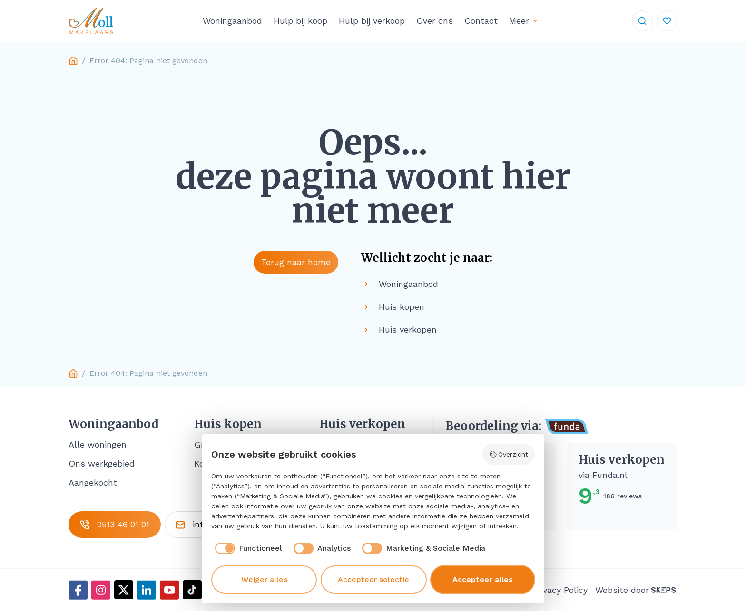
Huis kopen (228, 424)
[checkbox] (246, 548)
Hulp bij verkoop (372, 21)
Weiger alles (264, 579)
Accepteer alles (482, 579)
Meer (519, 21)
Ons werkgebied (102, 463)
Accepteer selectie (373, 579)
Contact (481, 21)
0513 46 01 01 (114, 524)
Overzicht (509, 454)
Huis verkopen (362, 424)
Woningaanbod (232, 21)
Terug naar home (296, 262)
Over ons (434, 21)
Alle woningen (98, 444)
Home (73, 61)
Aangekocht (93, 482)
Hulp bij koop (300, 21)
